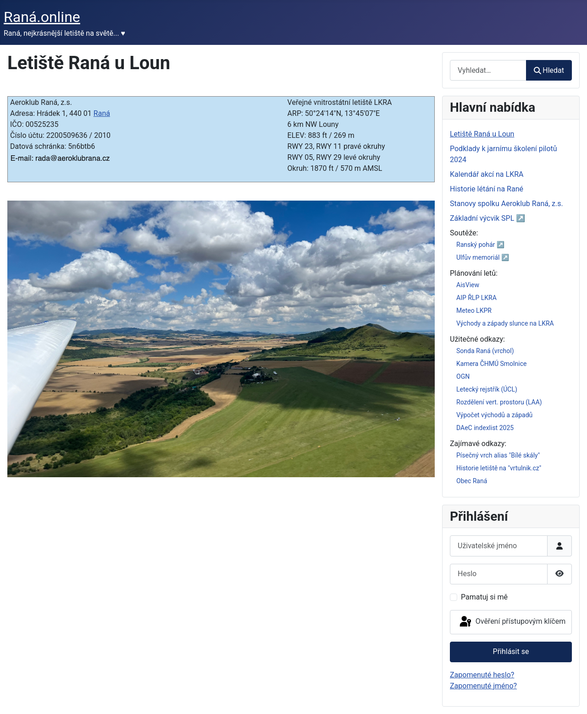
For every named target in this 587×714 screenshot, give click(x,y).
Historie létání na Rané (486, 189)
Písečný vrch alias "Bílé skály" (498, 455)
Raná (102, 113)
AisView (467, 285)
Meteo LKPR (474, 310)
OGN (463, 376)
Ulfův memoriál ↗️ (482, 257)
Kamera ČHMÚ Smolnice (491, 363)
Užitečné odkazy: (477, 339)
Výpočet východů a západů (494, 415)
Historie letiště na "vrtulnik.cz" (498, 468)
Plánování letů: (474, 273)
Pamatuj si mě (484, 597)
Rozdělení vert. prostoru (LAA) (499, 402)
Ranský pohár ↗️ (480, 244)
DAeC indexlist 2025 (485, 427)
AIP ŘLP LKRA (476, 297)
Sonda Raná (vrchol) (485, 350)
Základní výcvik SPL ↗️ (487, 218)
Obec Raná (471, 481)
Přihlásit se (511, 651)
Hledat (549, 70)
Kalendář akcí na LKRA (487, 174)
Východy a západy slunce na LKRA (505, 323)
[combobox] (488, 70)
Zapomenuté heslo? (482, 674)
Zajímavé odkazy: (478, 443)
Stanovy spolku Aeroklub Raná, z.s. (506, 203)
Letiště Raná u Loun (482, 134)
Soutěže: (464, 233)
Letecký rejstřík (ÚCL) (486, 389)
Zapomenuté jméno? (483, 685)
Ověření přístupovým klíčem (511, 622)
